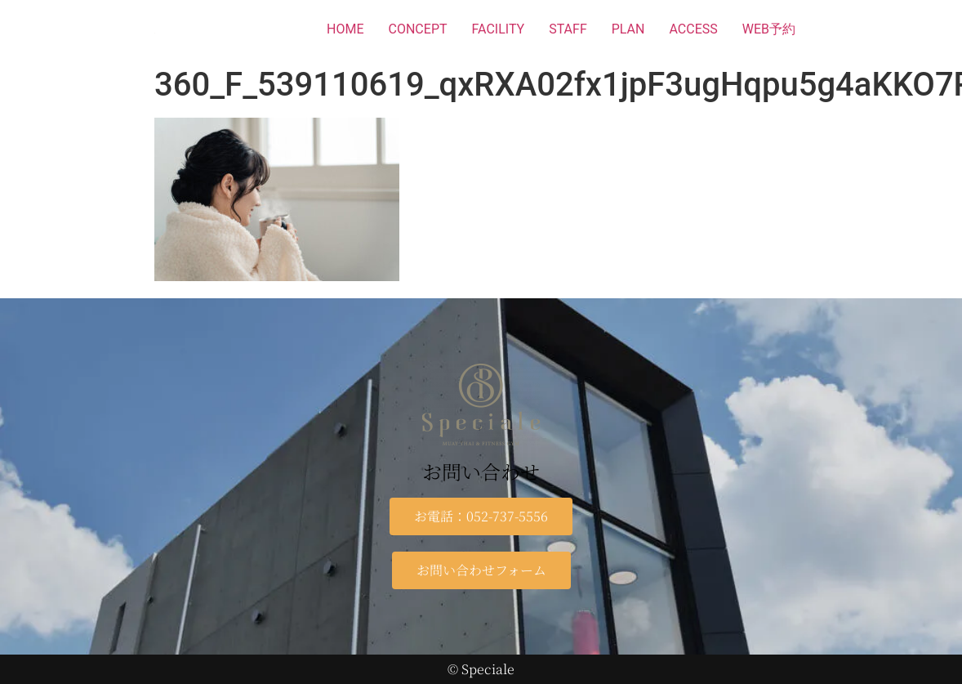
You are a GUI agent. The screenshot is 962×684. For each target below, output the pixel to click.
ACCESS (693, 29)
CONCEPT (418, 29)
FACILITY (498, 29)
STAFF (568, 29)
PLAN (628, 29)
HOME (345, 29)
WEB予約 (768, 29)
